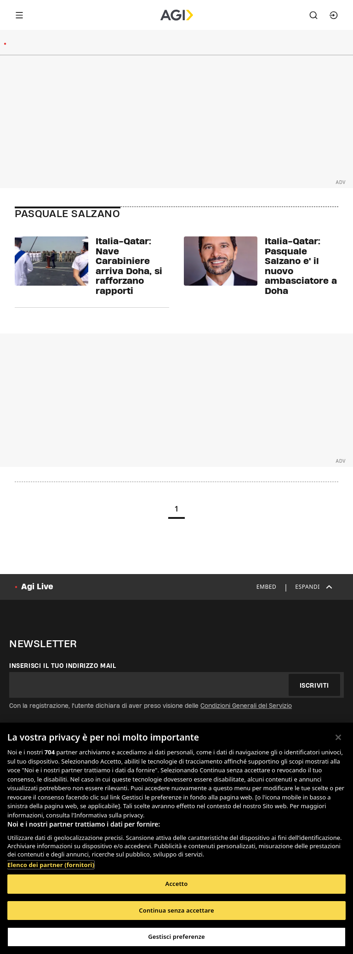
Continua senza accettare (176, 910)
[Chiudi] (338, 737)
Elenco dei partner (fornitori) (50, 865)
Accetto (176, 883)
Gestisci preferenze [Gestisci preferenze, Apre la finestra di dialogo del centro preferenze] (176, 936)
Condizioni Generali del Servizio (246, 705)
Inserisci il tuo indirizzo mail (62, 665)
